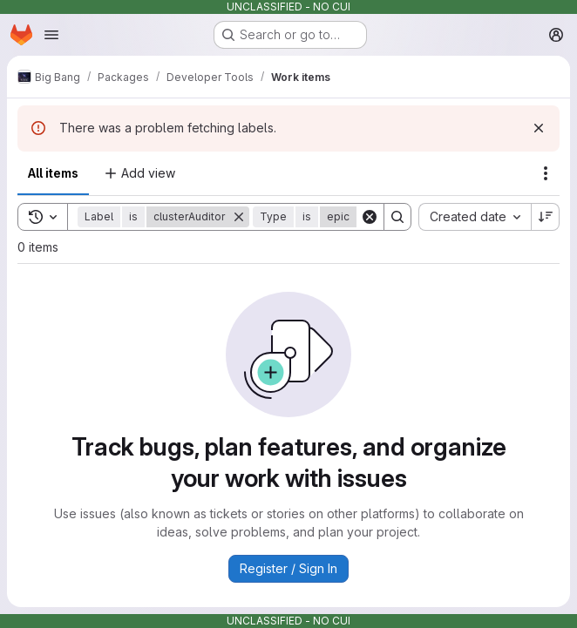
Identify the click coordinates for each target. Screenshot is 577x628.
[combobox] (474, 217)
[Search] (397, 217)
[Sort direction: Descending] (546, 217)
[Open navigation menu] (51, 35)
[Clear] (369, 216)
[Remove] (238, 216)
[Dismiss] (538, 128)
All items (53, 172)
